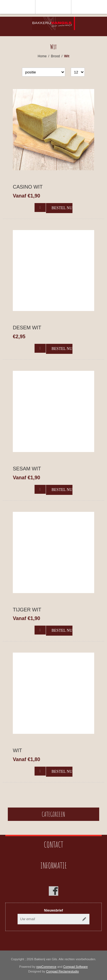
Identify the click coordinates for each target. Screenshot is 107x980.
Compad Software (75, 966)
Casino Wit (28, 187)
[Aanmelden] (48, 919)
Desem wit (27, 327)
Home (42, 56)
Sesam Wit (27, 469)
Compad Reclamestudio (62, 971)
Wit (17, 750)
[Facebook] (53, 891)
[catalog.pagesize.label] (78, 72)
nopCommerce (46, 966)
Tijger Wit (27, 610)
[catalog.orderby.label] (43, 72)
